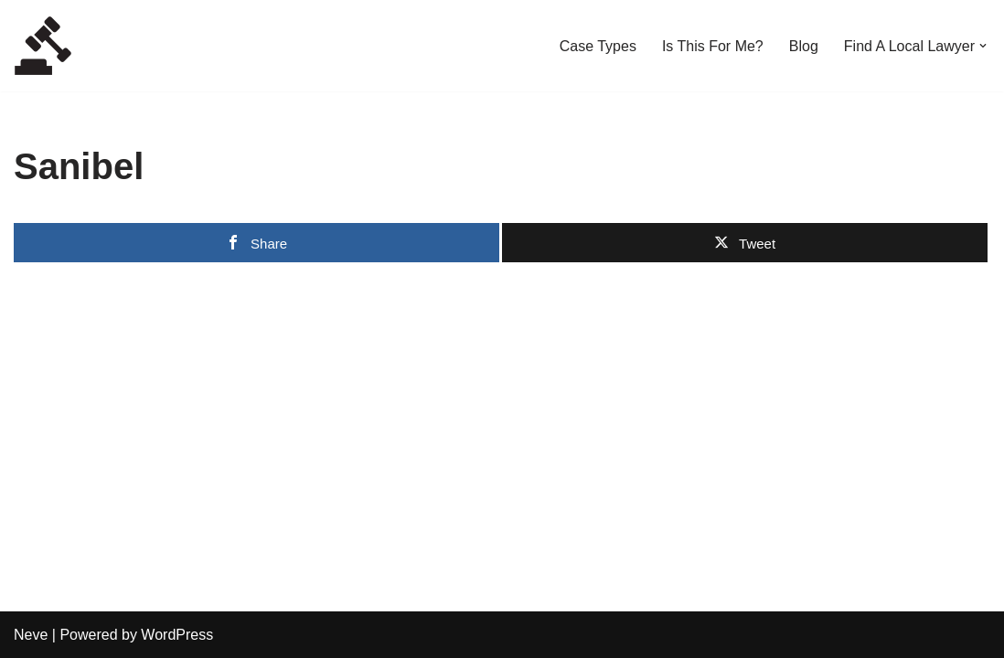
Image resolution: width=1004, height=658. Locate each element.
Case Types (598, 46)
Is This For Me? (713, 46)
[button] (983, 45)
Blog (803, 46)
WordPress (177, 634)
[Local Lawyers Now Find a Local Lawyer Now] (43, 45)
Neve (31, 634)
